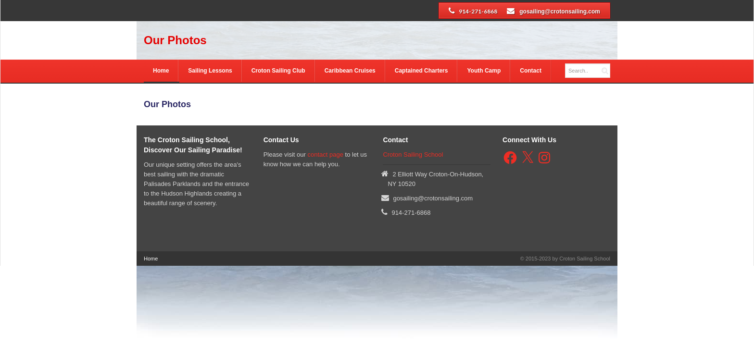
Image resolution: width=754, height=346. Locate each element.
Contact (530, 70)
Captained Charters (421, 70)
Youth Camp (484, 70)
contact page (325, 154)
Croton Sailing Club (278, 70)
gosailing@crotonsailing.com (559, 11)
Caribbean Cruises (350, 70)
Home (161, 70)
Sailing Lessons (210, 70)
